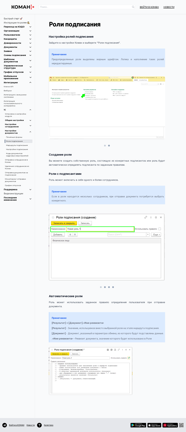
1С (18, 110)
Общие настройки (18, 120)
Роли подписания (14, 141)
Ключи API (8, 86)
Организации (18, 30)
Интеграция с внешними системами (15, 96)
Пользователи (18, 35)
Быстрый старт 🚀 (13, 18)
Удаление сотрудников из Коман (17, 167)
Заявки (18, 51)
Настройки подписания (17, 149)
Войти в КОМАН (149, 7)
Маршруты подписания (17, 145)
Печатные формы (14, 137)
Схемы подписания (18, 55)
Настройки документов (18, 132)
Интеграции (18, 82)
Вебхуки (8, 91)
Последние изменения (18, 198)
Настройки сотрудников (18, 125)
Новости (168, 7)
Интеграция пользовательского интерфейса (13, 103)
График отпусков (18, 72)
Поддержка (18, 189)
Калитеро (48, 425)
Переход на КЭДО (18, 26)
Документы (18, 47)
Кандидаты (18, 39)
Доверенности (18, 43)
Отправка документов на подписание (16, 173)
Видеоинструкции (13, 193)
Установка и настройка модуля (15, 115)
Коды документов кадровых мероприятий (17, 154)
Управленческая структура (18, 66)
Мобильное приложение (18, 77)
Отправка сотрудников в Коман (16, 161)
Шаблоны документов (18, 60)
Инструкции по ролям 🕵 (17, 22)
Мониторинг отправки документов (15, 180)
